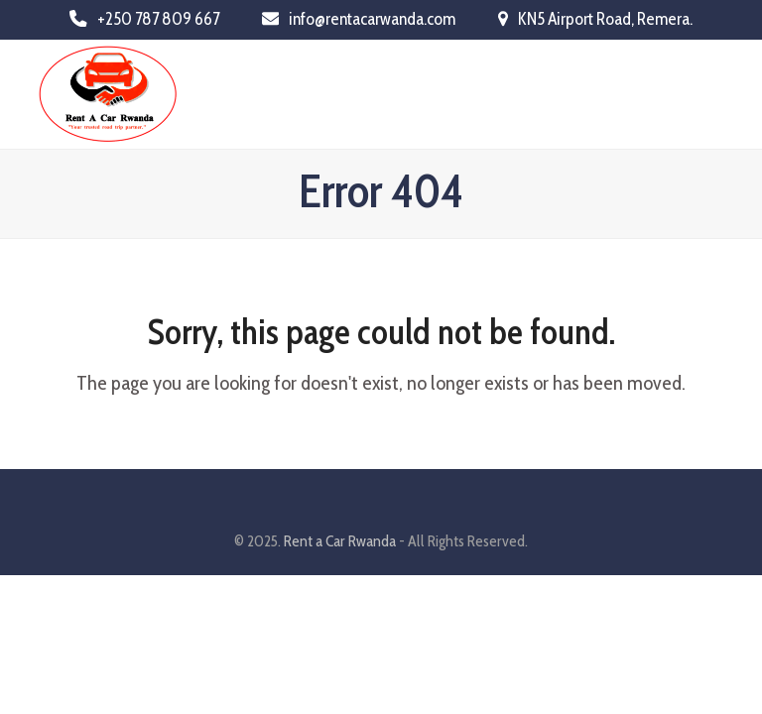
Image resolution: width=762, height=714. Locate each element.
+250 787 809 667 (158, 18)
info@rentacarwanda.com (372, 18)
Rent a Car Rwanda (340, 541)
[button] (713, 93)
